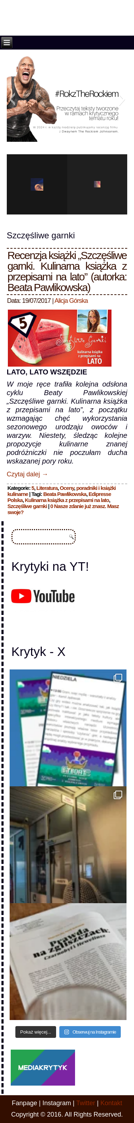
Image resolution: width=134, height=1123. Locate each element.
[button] (12, 99)
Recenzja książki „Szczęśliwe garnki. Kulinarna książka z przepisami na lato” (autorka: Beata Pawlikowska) (67, 271)
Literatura (47, 488)
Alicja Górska (71, 300)
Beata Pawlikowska (64, 494)
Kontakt (111, 1103)
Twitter (85, 1103)
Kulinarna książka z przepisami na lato (67, 500)
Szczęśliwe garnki (27, 506)
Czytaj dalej (27, 474)
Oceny (67, 488)
